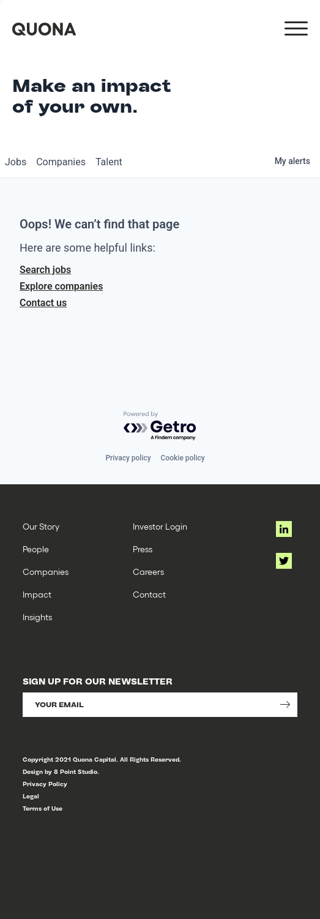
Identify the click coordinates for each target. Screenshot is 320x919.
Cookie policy (183, 458)
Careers (148, 571)
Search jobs (45, 270)
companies (61, 162)
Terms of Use (42, 808)
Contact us (43, 303)
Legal (31, 796)
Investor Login (160, 526)
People (36, 549)
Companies (46, 571)
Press (142, 549)
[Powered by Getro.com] (160, 426)
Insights (37, 617)
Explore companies (61, 286)
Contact (149, 594)
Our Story (41, 526)
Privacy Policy (45, 784)
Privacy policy (128, 458)
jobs (15, 162)
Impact (37, 594)
